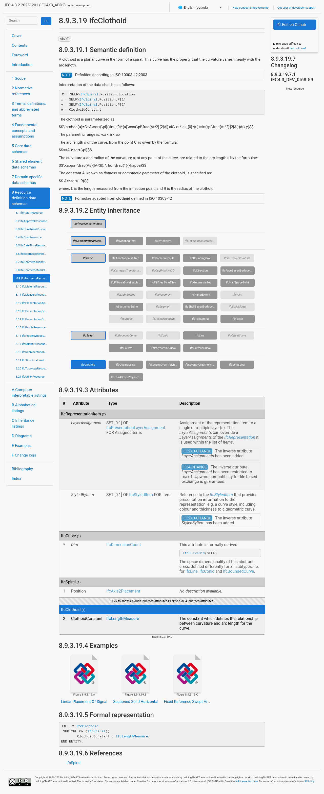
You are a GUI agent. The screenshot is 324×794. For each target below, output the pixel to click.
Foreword (20, 55)
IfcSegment (163, 306)
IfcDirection (200, 270)
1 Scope (19, 78)
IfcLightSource (126, 294)
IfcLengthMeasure (122, 619)
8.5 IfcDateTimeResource (32, 245)
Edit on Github (291, 24)
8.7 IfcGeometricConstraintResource (33, 262)
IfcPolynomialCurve (163, 348)
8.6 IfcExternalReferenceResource (33, 254)
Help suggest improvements (250, 7)
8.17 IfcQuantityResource (32, 344)
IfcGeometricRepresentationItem (89, 241)
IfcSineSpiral (237, 364)
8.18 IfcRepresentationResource (33, 352)
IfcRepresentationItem (88, 223)
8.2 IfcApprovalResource (31, 221)
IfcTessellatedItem (163, 318)
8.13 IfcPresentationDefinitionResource (33, 311)
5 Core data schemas (22, 149)
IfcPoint (237, 294)
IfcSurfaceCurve (200, 348)
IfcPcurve (126, 348)
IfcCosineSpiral (125, 364)
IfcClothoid (88, 364)
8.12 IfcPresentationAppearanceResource (33, 303)
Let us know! (298, 48)
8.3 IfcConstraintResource (32, 229)
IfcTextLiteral (200, 318)
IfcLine (200, 335)
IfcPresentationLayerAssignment (135, 427)
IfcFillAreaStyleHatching (126, 282)
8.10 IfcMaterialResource (32, 286)
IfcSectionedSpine (126, 306)
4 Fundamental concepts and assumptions (24, 131)
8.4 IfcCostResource (29, 237)
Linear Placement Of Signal (84, 702)
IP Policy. (310, 782)
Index (16, 478)
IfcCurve (88, 258)
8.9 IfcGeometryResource (32, 278)
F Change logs (24, 455)
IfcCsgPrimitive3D (163, 270)
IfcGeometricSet (200, 282)
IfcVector (237, 318)
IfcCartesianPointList (237, 258)
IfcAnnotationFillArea (125, 258)
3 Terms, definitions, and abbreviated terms (29, 109)
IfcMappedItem (125, 241)
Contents (19, 45)
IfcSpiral (89, 94)
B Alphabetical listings (24, 408)
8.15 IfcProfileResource (31, 327)
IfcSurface (126, 318)
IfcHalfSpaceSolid (237, 282)
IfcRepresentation (239, 437)
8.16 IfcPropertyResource (32, 335)
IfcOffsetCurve (237, 335)
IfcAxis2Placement (123, 591)
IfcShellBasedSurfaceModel (201, 306)
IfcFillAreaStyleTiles (163, 282)
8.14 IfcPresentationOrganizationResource (33, 319)
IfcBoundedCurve (125, 335)
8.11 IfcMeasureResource (32, 294)
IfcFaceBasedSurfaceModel (238, 270)
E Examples (22, 445)
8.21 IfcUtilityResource (30, 376)
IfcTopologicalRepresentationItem (201, 241)
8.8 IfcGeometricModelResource (33, 270)
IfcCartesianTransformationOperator (127, 270)
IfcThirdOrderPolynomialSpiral (127, 377)
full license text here (246, 782)
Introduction (22, 64)
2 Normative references (22, 91)
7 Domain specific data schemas (27, 180)
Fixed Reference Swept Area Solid (192, 702)
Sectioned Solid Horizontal (135, 702)
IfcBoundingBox (200, 258)
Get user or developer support (296, 7)
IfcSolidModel (237, 306)
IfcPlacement (163, 294)
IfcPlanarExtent (200, 294)
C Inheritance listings (23, 423)
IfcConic (163, 335)
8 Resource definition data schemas (24, 198)
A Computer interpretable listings (29, 392)
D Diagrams (22, 436)
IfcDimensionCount (123, 544)
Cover (17, 35)
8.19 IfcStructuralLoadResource (33, 360)
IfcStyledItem (162, 241)
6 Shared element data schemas (27, 164)
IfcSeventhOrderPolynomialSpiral (201, 364)
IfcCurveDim (194, 553)
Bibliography (22, 469)
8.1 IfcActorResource (29, 212)
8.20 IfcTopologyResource (32, 368)
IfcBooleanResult (163, 258)
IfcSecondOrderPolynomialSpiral (164, 364)
